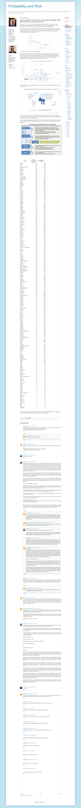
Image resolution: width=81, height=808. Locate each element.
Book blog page (68, 29)
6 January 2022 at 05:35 (37, 608)
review (67, 61)
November (69, 94)
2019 (67, 124)
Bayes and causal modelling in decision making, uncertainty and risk (69, 38)
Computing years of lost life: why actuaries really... (69, 108)
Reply (24, 431)
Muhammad (25, 455)
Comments (68, 21)
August (68, 96)
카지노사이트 (25, 735)
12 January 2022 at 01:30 (35, 538)
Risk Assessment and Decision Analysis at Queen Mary (69, 86)
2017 (67, 127)
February (68, 103)
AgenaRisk (67, 50)
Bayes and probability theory (69, 52)
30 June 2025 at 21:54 (32, 728)
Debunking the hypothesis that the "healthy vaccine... (69, 113)
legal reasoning (68, 56)
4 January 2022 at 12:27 (49, 522)
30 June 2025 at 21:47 (30, 701)
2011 (67, 136)
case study (67, 53)
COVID (24, 419)
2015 (67, 130)
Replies (25, 433)
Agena (10, 38)
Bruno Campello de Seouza (28, 608)
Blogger (45, 802)
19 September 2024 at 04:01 (32, 693)
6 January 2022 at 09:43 (35, 528)
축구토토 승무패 (25, 728)
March (68, 102)
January (68, 105)
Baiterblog (25, 687)
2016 (67, 129)
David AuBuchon (29, 435)
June (68, 99)
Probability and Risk (25, 6)
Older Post (59, 793)
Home (41, 793)
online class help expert (43, 695)
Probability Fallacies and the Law (69, 44)
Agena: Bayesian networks (69, 71)
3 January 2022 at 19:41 (36, 435)
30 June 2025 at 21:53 (32, 721)
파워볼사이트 (25, 759)
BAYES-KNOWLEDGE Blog (68, 68)
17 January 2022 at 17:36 (32, 623)
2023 (67, 91)
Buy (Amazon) (68, 30)
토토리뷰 (24, 701)
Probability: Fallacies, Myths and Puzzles (68, 82)
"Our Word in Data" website (29, 24)
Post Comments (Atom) (28, 795)
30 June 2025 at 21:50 (30, 708)
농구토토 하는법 (25, 721)
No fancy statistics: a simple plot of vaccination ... (69, 118)
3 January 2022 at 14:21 (32, 461)
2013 (67, 133)
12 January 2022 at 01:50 (36, 547)
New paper (67, 60)
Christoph (25, 597)
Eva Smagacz (25, 426)
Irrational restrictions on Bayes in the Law (69, 41)
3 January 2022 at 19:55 (36, 588)
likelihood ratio (68, 57)
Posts (67, 19)
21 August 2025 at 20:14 (32, 735)
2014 (67, 132)
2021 (67, 121)
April (68, 100)
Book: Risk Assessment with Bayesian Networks (69, 73)
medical (67, 58)
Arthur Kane (25, 693)
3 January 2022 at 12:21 (32, 426)
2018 (67, 126)
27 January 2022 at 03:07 (31, 687)
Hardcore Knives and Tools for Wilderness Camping (35, 522)
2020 (67, 123)
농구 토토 (24, 708)
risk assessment (68, 62)
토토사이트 (25, 768)
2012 (67, 135)
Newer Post (22, 793)
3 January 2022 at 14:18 (32, 455)
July (68, 97)
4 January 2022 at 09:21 (31, 597)
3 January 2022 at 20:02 (36, 513)
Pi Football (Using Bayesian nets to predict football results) (69, 78)
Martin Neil (12, 66)
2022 (67, 93)
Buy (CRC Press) (69, 31)
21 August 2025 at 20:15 (31, 750)
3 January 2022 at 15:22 (32, 578)
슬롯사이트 (25, 750)
